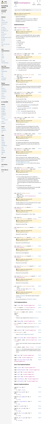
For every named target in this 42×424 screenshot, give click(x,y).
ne (16, 347)
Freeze (19, 367)
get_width (24, 256)
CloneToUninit (23, 401)
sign (23, 53)
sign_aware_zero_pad (27, 74)
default (18, 332)
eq (16, 339)
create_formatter (26, 286)
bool (30, 77)
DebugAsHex (32, 196)
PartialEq (20, 337)
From (20, 406)
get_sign (24, 207)
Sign (20, 55)
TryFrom (23, 413)
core (5, 2)
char (16, 118)
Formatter (20, 290)
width (23, 148)
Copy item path (16, 5)
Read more (32, 309)
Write (29, 288)
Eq (18, 357)
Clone (19, 305)
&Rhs (27, 347)
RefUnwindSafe (21, 369)
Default (19, 330)
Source (15, 6)
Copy (18, 355)
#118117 (24, 14)
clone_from (19, 311)
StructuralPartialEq (23, 359)
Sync (18, 374)
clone (17, 307)
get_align (24, 246)
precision (24, 167)
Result (16, 324)
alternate (24, 92)
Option (16, 55)
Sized (24, 389)
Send (18, 372)
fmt (17, 1)
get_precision (26, 266)
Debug (19, 321)
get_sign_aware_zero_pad (21, 218)
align (23, 133)
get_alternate (26, 227)
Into (22, 408)
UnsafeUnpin (20, 379)
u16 (19, 150)
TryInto (23, 417)
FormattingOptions (22, 27)
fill (23, 117)
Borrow (21, 392)
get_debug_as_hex (26, 276)
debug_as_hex (25, 193)
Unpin (19, 376)
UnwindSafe (20, 381)
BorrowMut (22, 396)
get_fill (24, 237)
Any (20, 387)
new (23, 29)
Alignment (21, 135)
